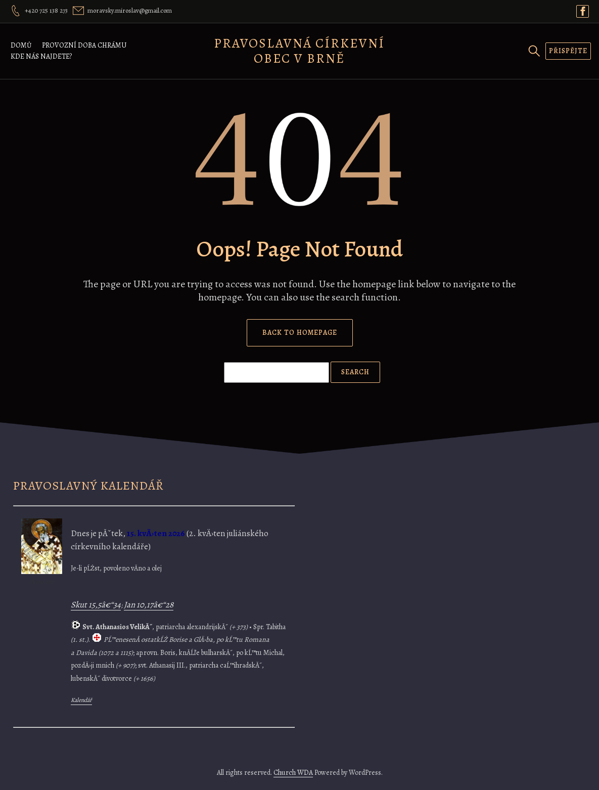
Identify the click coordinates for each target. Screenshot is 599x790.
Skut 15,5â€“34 (96, 604)
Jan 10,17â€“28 (148, 604)
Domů (21, 45)
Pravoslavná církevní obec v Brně (299, 50)
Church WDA (293, 772)
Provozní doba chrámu (84, 45)
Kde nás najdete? (41, 56)
